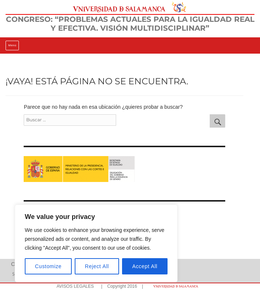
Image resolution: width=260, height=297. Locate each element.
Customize (48, 266)
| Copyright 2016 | (121, 286)
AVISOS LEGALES (75, 286)
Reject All (97, 266)
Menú (12, 45)
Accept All (144, 266)
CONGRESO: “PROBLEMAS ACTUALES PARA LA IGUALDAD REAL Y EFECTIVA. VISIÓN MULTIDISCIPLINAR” (130, 24)
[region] (96, 243)
